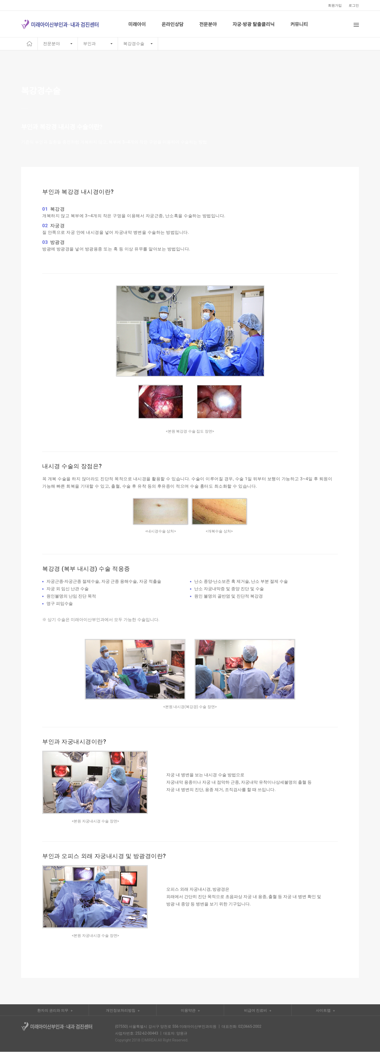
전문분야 (51, 43)
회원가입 (335, 5)
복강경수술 (133, 43)
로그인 (354, 5)
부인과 (89, 43)
